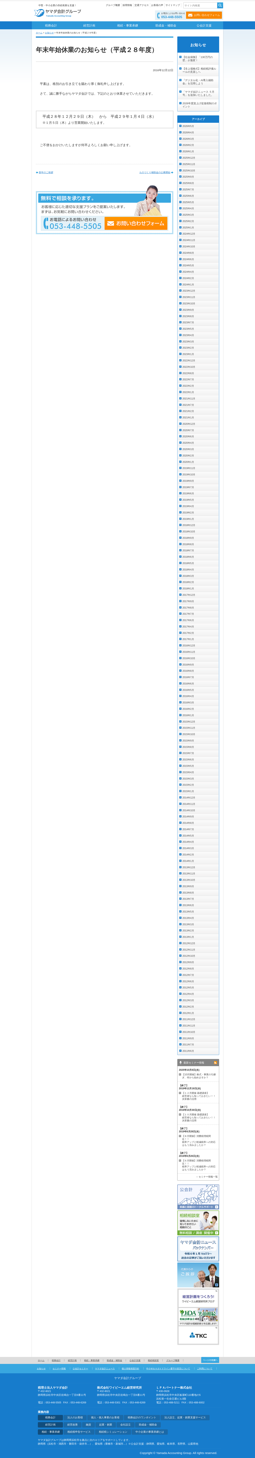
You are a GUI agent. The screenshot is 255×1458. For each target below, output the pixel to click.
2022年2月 (188, 385)
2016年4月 (188, 696)
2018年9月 (188, 538)
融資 (88, 1424)
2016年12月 (188, 645)
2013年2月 (188, 930)
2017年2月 (188, 633)
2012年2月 (188, 1006)
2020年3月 (188, 449)
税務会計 (51, 25)
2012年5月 (188, 987)
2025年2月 (188, 221)
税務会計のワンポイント (142, 1417)
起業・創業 (105, 1424)
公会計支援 (204, 25)
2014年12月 (188, 797)
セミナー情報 (59, 1368)
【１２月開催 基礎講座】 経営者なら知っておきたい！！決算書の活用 (199, 1096)
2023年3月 (188, 341)
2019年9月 (188, 481)
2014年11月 (188, 804)
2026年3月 (188, 139)
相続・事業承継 (127, 25)
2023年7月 (188, 322)
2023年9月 (188, 310)
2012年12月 (188, 943)
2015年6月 (188, 759)
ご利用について (204, 1368)
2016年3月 (188, 702)
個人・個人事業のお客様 (105, 1417)
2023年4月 (188, 335)
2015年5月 (188, 766)
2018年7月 (188, 550)
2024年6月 (188, 259)
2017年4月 (188, 626)
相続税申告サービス (79, 1431)
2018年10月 (188, 531)
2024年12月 (188, 233)
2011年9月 (188, 1038)
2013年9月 (188, 886)
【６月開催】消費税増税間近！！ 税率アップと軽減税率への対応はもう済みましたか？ (199, 1165)
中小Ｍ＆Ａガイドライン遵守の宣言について (168, 1368)
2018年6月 (188, 556)
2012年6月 (188, 981)
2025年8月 (188, 183)
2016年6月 (188, 683)
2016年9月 (188, 664)
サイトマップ (173, 5)
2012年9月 (188, 962)
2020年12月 (188, 424)
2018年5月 (188, 563)
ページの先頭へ (210, 1360)
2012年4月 (188, 994)
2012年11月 (188, 949)
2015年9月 (188, 740)
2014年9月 (188, 816)
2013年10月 (188, 880)
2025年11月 (188, 164)
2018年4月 (188, 569)
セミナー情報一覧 (208, 1176)
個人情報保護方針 (130, 1368)
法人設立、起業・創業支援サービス (185, 1417)
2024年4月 (188, 271)
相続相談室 (153, 1360)
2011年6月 (188, 1051)
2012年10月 (188, 956)
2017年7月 (188, 613)
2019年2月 (188, 512)
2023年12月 (188, 290)
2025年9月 (188, 176)
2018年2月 (188, 582)
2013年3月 (188, 924)
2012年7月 (188, 975)
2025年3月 (188, 214)
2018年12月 (188, 525)
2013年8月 (188, 892)
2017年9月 (188, 601)
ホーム (39, 32)
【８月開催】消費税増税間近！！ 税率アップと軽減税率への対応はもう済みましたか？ (199, 1140)
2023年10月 (188, 303)
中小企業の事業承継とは (149, 1431)
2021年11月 (188, 398)
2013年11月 (188, 873)
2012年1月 (188, 1013)
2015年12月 (188, 721)
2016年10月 (188, 658)
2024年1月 (188, 284)
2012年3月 (188, 1000)
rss (215, 1062)
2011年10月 (188, 1032)
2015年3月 (188, 778)
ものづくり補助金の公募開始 (154, 172)
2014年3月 (188, 848)
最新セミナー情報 (193, 1062)
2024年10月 (188, 246)
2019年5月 (188, 499)
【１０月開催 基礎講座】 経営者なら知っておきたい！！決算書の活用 (199, 1117)
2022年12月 (188, 360)
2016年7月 (188, 677)
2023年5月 (188, 328)
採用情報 (127, 5)
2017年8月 (188, 607)
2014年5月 (188, 835)
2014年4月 (188, 842)
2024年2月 (188, 278)
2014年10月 (188, 810)
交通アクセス (141, 5)
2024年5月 (188, 265)
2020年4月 (188, 442)
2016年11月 (188, 652)
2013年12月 (188, 867)
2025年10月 (188, 170)
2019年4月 (188, 506)
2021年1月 (188, 417)
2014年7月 (188, 829)
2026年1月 (188, 151)
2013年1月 (188, 937)
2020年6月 (188, 436)
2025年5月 (188, 202)
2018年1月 (188, 588)
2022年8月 (188, 373)
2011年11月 (188, 1025)
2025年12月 (188, 157)
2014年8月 (188, 823)
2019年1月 (188, 519)
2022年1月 (188, 392)
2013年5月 (188, 911)
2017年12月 (188, 595)
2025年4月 (188, 208)
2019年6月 (188, 493)
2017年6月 (188, 620)
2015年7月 (188, 753)
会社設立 (125, 1424)
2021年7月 (188, 405)
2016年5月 (188, 690)
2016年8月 (188, 671)
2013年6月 (188, 905)
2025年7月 (188, 189)
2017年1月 (188, 639)
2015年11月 (188, 728)
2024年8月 (188, 253)
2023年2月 (188, 347)
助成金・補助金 (165, 25)
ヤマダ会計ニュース (105, 1368)
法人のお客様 (75, 1417)
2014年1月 (188, 861)
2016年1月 (188, 715)
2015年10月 (188, 734)
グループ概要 (113, 5)
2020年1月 (188, 462)
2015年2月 (188, 785)
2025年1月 (188, 227)
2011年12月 (188, 1019)
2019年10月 (188, 474)
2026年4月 (188, 132)
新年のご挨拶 (46, 172)
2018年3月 (188, 576)
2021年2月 (188, 411)
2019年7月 (188, 487)
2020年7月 (188, 430)
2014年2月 (188, 854)
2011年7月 (188, 1044)
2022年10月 (188, 367)
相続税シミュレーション (113, 1431)
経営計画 (89, 25)
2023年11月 (188, 297)
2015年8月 (188, 747)
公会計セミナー (80, 1368)
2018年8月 (188, 544)
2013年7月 (188, 899)
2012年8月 (188, 968)
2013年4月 (188, 918)
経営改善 (72, 1424)
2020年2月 (188, 455)
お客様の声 (157, 5)
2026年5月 (188, 126)
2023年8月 (188, 316)
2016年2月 (188, 709)
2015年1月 (188, 791)
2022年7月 (188, 379)
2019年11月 (188, 468)
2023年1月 (188, 354)
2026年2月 (188, 145)
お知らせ (49, 32)
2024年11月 (188, 240)
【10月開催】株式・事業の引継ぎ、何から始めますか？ (199, 1076)
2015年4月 (188, 772)
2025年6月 (188, 196)
